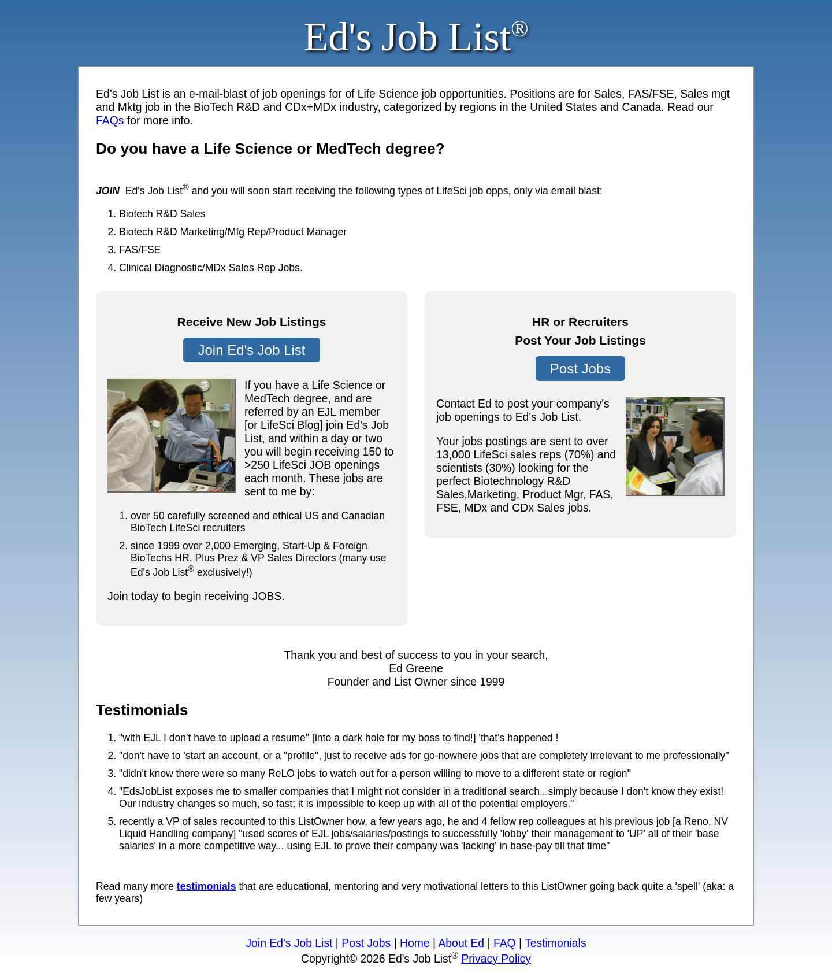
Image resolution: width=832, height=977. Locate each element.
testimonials (206, 886)
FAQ (504, 943)
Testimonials (555, 943)
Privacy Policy (496, 958)
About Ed (461, 943)
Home (415, 943)
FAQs (110, 120)
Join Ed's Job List (251, 350)
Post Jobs (580, 368)
